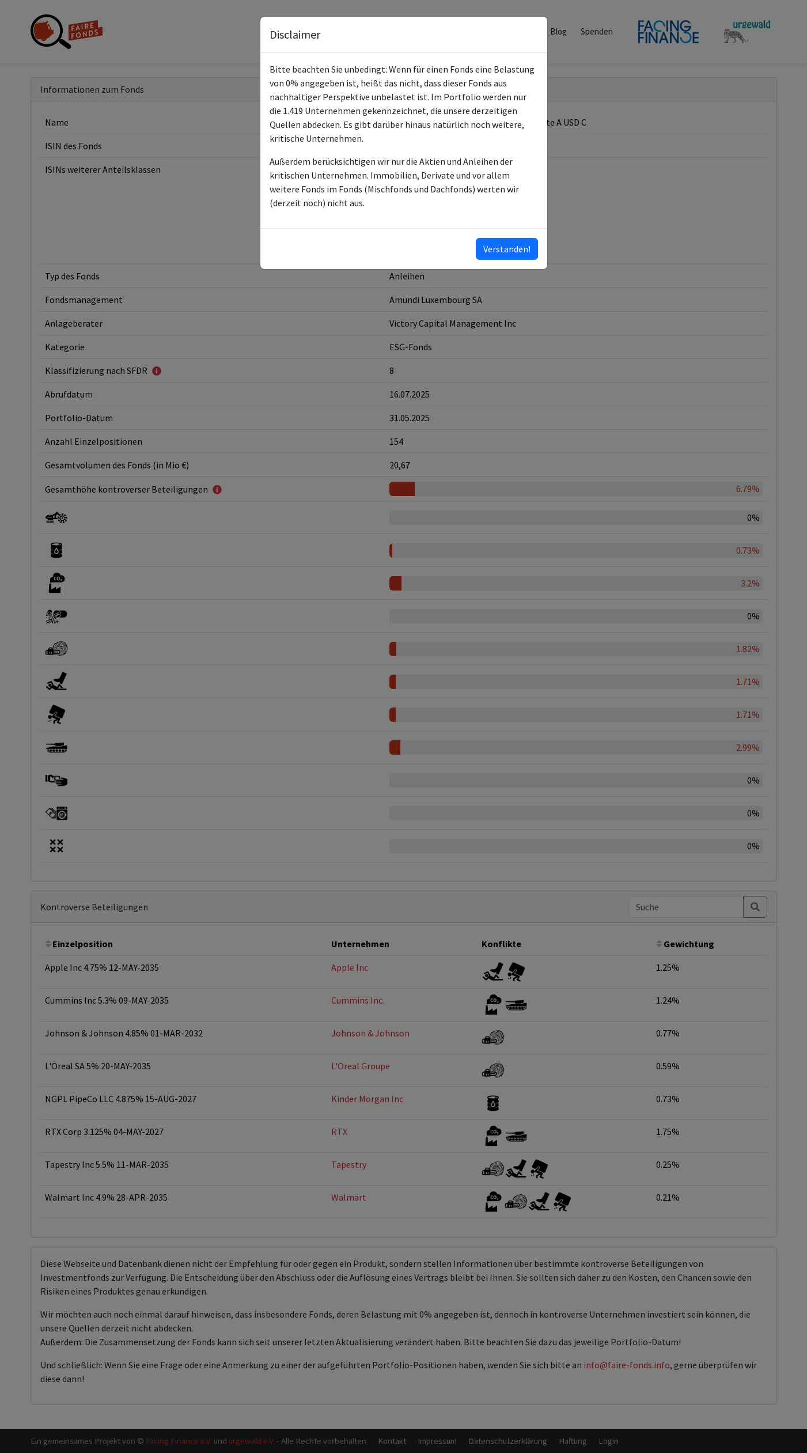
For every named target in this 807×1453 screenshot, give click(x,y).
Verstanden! (507, 249)
